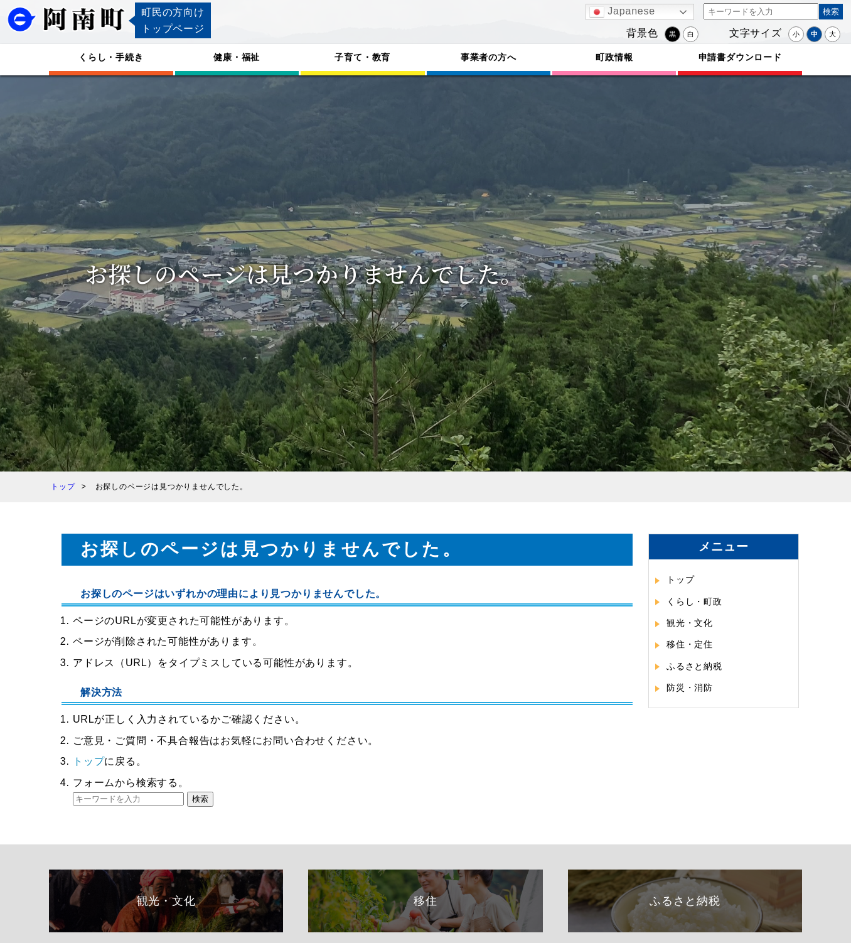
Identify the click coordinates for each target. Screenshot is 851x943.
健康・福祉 (236, 57)
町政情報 (614, 57)
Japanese (622, 11)
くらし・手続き (111, 57)
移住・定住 (689, 644)
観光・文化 (689, 623)
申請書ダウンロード (740, 57)
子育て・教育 (362, 57)
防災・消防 (689, 687)
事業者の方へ (488, 57)
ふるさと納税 (694, 666)
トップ (88, 761)
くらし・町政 (694, 601)
